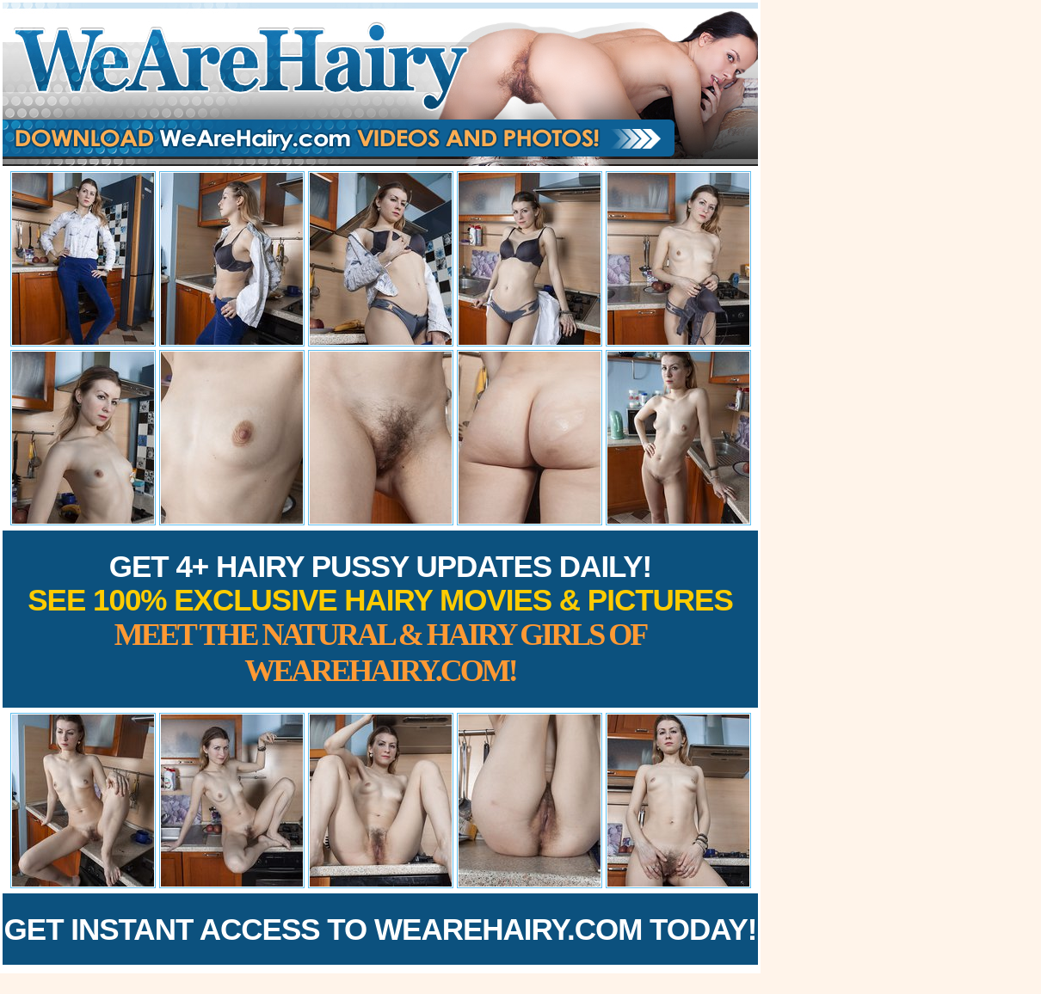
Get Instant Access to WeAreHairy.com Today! (380, 929)
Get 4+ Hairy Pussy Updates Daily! (380, 618)
